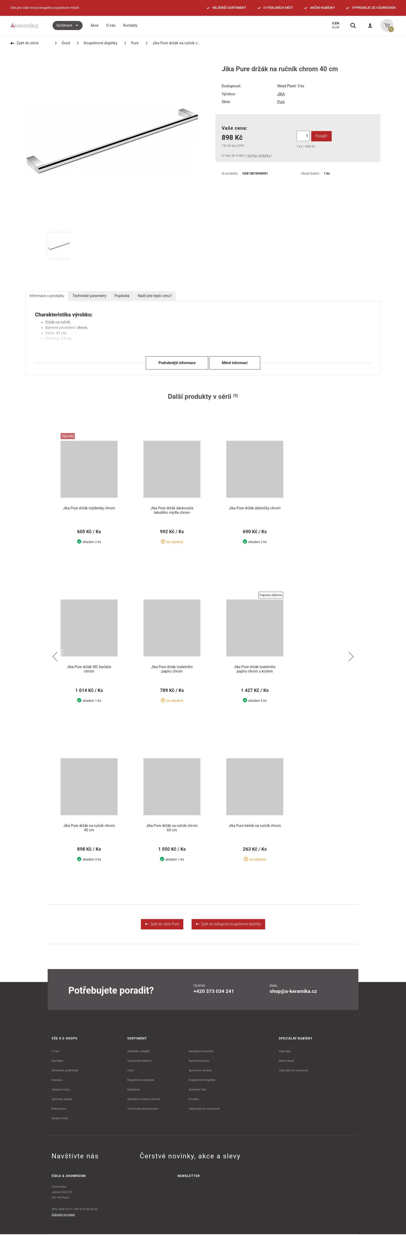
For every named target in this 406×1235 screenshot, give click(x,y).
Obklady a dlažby (138, 1052)
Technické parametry (89, 296)
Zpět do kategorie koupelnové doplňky (228, 925)
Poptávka (121, 296)
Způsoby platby (62, 1100)
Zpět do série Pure (162, 925)
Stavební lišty (197, 1090)
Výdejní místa (60, 1090)
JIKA (281, 94)
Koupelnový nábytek (140, 1080)
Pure (132, 43)
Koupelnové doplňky (97, 43)
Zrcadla (194, 1100)
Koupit (321, 135)
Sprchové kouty (199, 1061)
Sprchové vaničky (200, 1071)
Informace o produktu (47, 296)
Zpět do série (24, 43)
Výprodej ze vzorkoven (294, 1071)
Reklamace (59, 1109)
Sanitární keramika (201, 1052)
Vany (130, 1071)
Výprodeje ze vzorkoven (204, 1109)
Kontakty (57, 1061)
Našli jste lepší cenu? (155, 296)
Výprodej (285, 1052)
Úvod (62, 43)
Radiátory (133, 1090)
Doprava (57, 1080)
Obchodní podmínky (65, 1071)
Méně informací (235, 363)
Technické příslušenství (142, 1109)
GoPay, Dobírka (258, 155)
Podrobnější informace (176, 363)
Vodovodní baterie (139, 1061)
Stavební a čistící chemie (144, 1100)
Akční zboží (286, 1061)
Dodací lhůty (60, 1119)
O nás (55, 1052)
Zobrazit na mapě (63, 1215)
